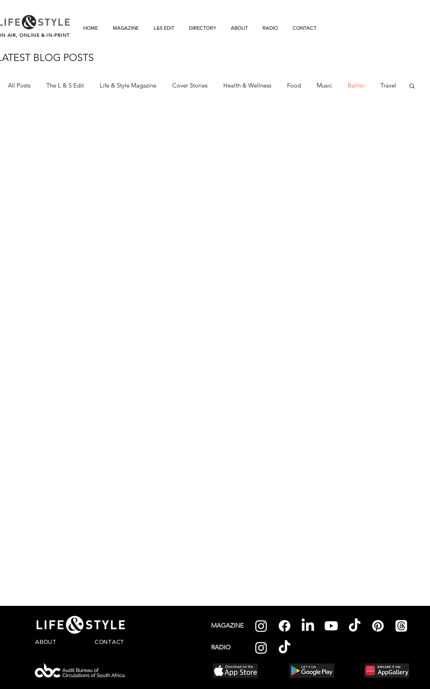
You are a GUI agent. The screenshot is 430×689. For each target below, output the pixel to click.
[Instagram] (261, 626)
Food (294, 85)
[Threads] (401, 626)
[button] (412, 86)
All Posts (19, 85)
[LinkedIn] (308, 626)
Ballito (356, 85)
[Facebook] (284, 626)
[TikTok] (354, 626)
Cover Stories (189, 85)
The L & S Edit (65, 85)
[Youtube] (331, 626)
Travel (388, 85)
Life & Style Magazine (128, 85)
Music (324, 85)
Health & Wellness (247, 85)
